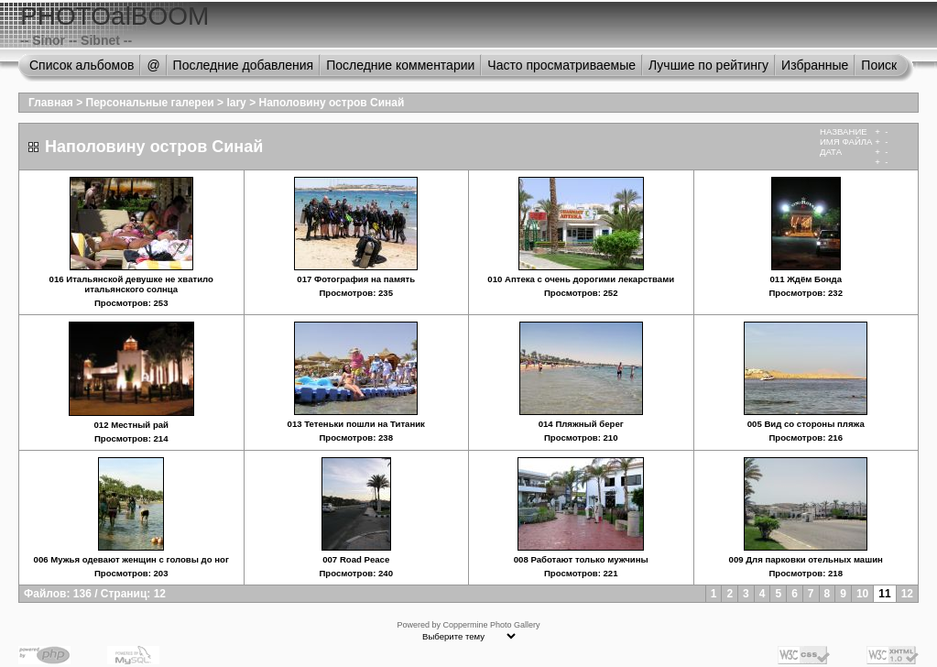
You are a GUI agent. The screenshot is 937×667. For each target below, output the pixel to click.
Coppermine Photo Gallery (490, 624)
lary (235, 102)
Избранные (814, 65)
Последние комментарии (400, 65)
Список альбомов (81, 65)
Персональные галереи (150, 102)
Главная (50, 102)
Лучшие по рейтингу (708, 65)
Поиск (879, 65)
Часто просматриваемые (561, 65)
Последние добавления (243, 65)
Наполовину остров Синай (331, 102)
